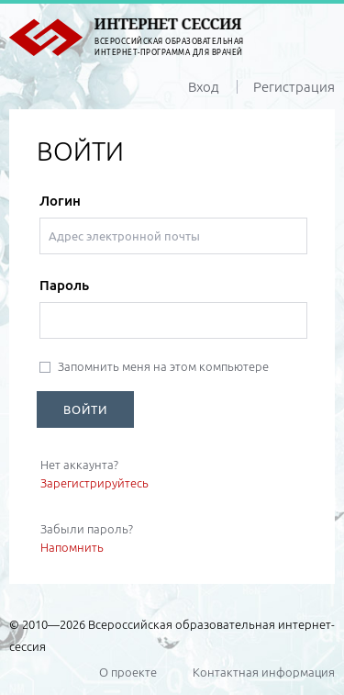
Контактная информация (264, 672)
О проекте (128, 672)
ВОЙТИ (85, 409)
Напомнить (72, 547)
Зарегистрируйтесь (94, 482)
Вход (203, 87)
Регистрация (294, 87)
